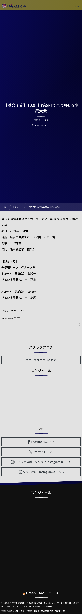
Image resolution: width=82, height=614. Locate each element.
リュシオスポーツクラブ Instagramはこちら (43, 462)
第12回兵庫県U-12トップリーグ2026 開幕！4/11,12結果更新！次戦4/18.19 (33, 611)
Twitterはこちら (43, 452)
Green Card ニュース (42, 590)
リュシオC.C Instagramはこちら (43, 472)
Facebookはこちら (43, 442)
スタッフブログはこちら (41, 360)
